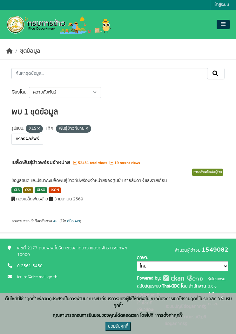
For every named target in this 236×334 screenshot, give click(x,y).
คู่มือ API (73, 221)
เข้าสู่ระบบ (221, 5)
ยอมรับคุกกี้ (118, 326)
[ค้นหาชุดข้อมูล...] (109, 73)
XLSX (41, 190)
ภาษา (142, 257)
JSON (55, 190)
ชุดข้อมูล (30, 51)
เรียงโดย (18, 92)
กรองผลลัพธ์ (27, 139)
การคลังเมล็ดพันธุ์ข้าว (207, 172)
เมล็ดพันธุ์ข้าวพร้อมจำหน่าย (41, 162)
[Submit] (216, 73)
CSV (28, 190)
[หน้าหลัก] (9, 51)
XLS (17, 190)
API (55, 221)
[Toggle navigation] (223, 24)
